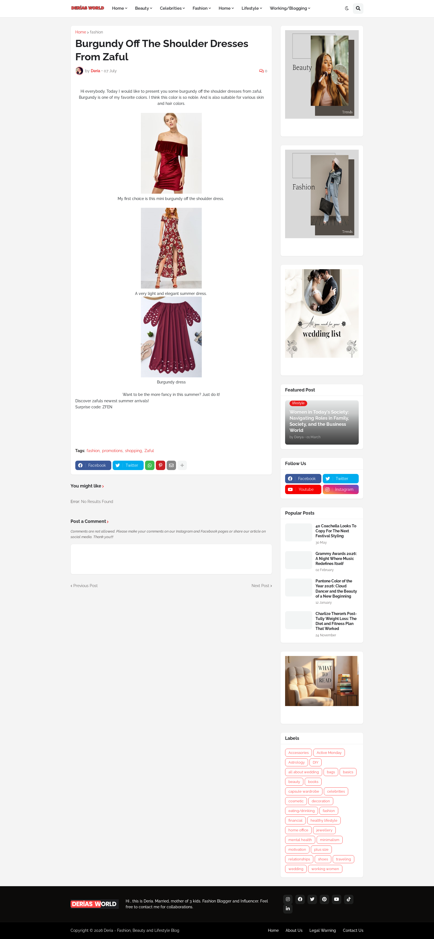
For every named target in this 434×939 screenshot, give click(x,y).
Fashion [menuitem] (200, 8)
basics (348, 772)
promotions (112, 450)
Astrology (296, 762)
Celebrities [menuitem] (171, 8)
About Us (294, 930)
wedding (295, 869)
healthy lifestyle (324, 820)
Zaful (149, 450)
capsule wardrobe (303, 791)
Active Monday (329, 753)
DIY (315, 762)
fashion (96, 32)
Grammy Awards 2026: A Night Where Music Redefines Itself (336, 558)
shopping (133, 450)
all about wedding (303, 772)
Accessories (298, 753)
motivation (297, 849)
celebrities (336, 791)
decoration (321, 801)
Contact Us (353, 930)
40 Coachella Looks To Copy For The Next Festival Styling (336, 531)
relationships (299, 859)
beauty (294, 782)
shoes (323, 859)
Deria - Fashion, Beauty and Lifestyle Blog (141, 930)
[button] (347, 8)
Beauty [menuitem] (142, 8)
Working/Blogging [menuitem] (288, 8)
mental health (300, 840)
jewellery (324, 830)
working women (325, 869)
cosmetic (296, 801)
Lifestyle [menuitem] (250, 8)
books (313, 782)
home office (298, 830)
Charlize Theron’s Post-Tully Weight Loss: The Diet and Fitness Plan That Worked (336, 621)
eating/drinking (301, 811)
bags (331, 772)
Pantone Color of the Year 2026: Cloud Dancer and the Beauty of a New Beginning (336, 588)
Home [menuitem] (118, 8)
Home (80, 32)
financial (295, 820)
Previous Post (85, 585)
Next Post (260, 585)
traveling (343, 859)
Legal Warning (322, 930)
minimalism (329, 840)
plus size (321, 849)
